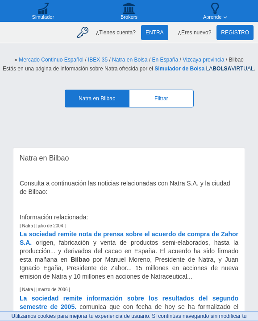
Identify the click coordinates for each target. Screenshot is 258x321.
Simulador (43, 17)
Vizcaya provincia (203, 60)
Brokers (129, 17)
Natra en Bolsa (129, 60)
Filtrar (161, 98)
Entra (155, 32)
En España (165, 60)
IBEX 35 (98, 60)
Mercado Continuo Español (51, 60)
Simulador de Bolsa (179, 69)
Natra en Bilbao (97, 98)
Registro (235, 32)
